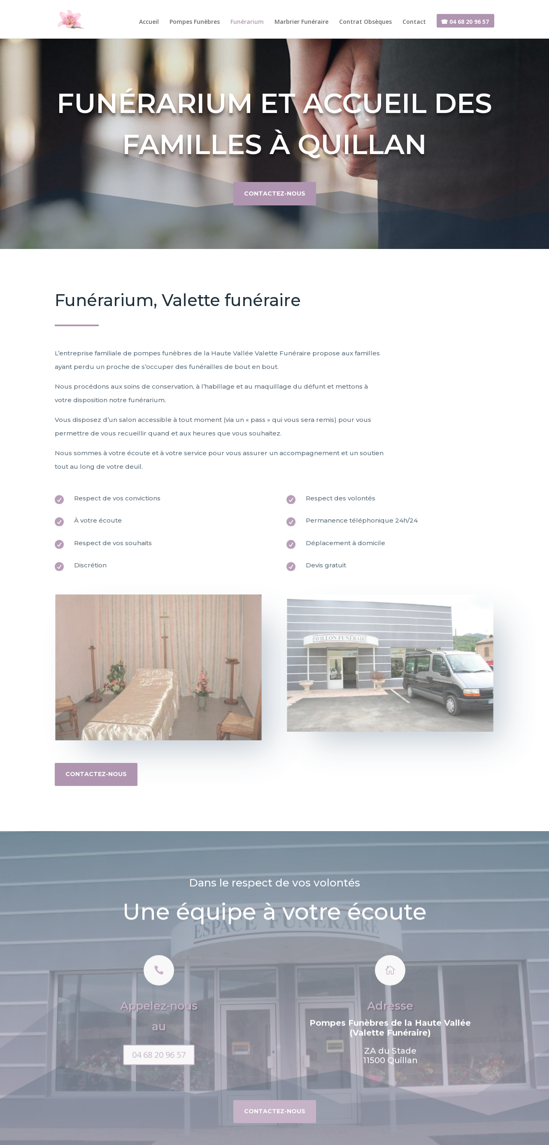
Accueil (149, 22)
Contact (414, 22)
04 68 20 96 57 (159, 1080)
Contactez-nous (274, 190)
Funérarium (247, 22)
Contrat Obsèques (365, 22)
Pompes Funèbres (195, 22)
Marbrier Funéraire (301, 22)
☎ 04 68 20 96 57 (465, 22)
